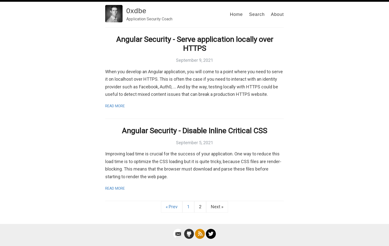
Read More (115, 106)
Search (257, 14)
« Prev (172, 206)
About (277, 14)
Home (236, 14)
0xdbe (136, 11)
